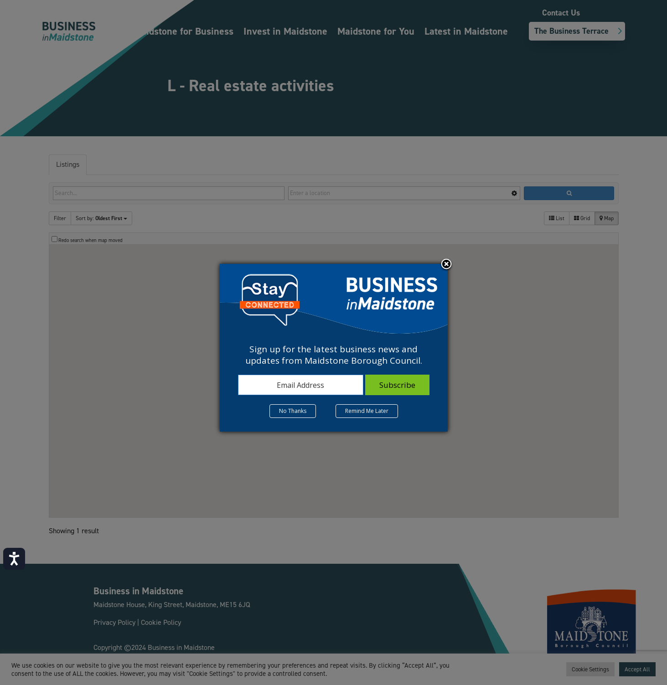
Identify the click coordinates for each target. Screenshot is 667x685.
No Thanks (292, 411)
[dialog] (334, 348)
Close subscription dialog (446, 265)
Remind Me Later (366, 411)
